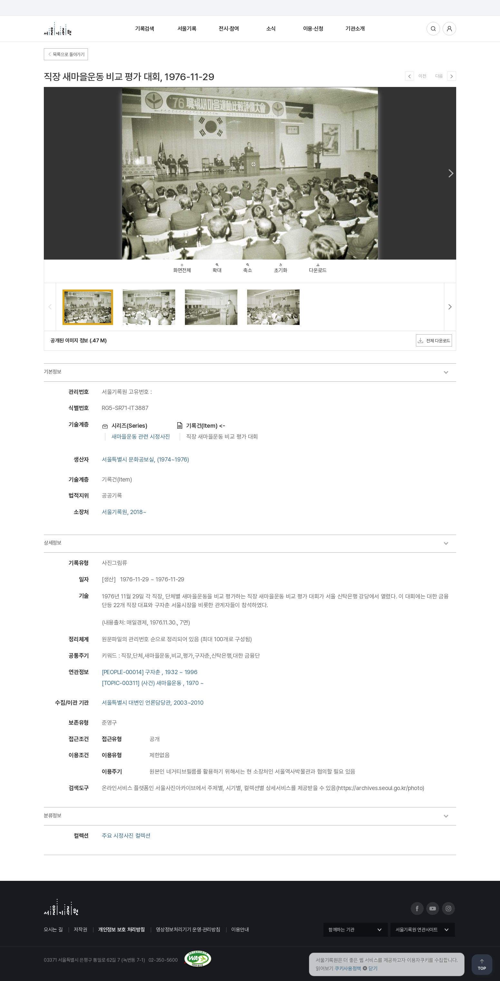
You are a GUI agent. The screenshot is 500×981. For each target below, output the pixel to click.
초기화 (280, 266)
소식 (271, 28)
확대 (217, 266)
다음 (439, 76)
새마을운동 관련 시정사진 (140, 436)
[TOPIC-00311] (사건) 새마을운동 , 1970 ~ (153, 683)
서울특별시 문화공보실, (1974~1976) (145, 459)
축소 (247, 266)
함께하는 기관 (341, 930)
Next (451, 173)
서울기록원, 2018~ (124, 512)
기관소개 (355, 28)
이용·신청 (313, 28)
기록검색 (144, 28)
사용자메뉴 (449, 28)
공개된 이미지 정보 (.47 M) (79, 341)
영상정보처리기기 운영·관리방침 (188, 930)
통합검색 (433, 28)
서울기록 (187, 28)
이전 (422, 76)
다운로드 (318, 266)
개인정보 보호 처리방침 (121, 930)
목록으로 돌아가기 (65, 54)
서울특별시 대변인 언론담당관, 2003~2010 (152, 702)
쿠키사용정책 (348, 969)
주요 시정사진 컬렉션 (126, 835)
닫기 (373, 969)
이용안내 (240, 930)
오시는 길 (53, 930)
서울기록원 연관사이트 (417, 930)
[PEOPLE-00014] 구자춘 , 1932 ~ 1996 (149, 672)
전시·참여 (229, 28)
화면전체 (182, 266)
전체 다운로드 (434, 340)
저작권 (80, 930)
